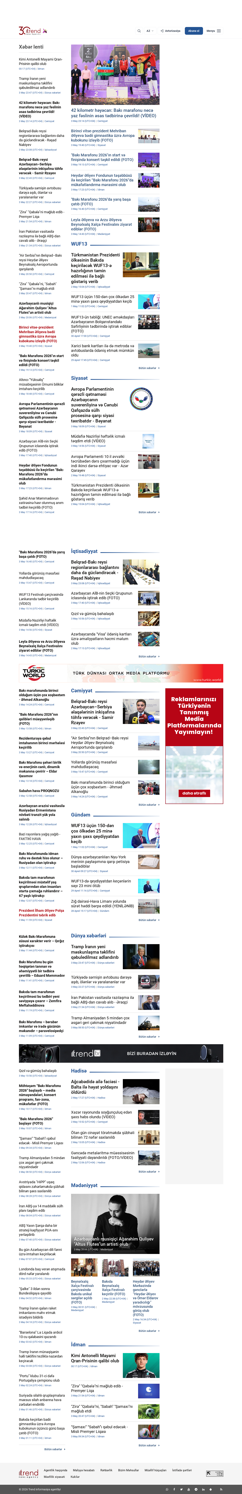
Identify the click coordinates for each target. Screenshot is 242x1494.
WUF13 (79, 244)
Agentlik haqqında (55, 1470)
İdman (78, 1344)
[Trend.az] (33, 31)
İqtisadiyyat (84, 551)
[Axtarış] (139, 31)
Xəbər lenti (31, 47)
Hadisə (79, 1071)
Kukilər (75, 1477)
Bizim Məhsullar (128, 1470)
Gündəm (80, 815)
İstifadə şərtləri (182, 1470)
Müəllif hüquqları (155, 1470)
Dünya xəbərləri (88, 936)
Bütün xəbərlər (147, 368)
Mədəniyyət (84, 1185)
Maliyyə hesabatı (84, 1470)
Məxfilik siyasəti (54, 1477)
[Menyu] (213, 31)
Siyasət (79, 378)
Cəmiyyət (81, 690)
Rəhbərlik (106, 1470)
